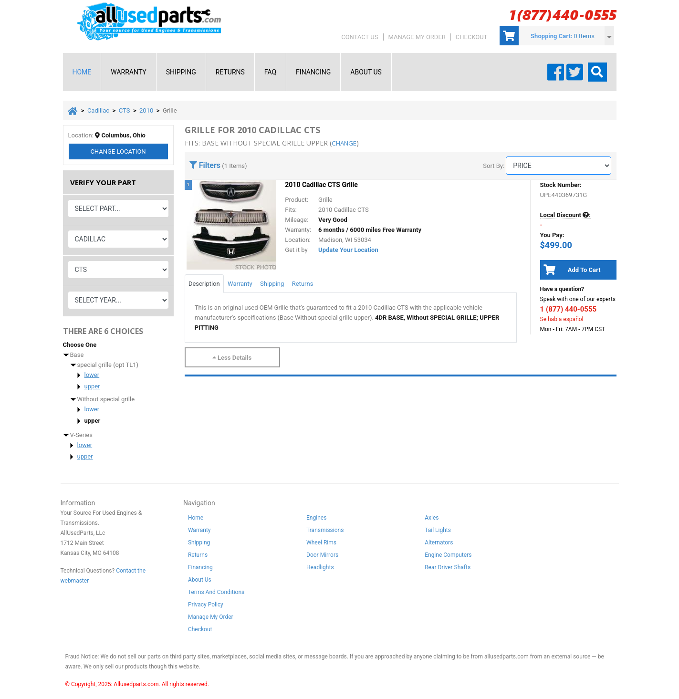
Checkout (472, 37)
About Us (366, 72)
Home (82, 72)
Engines (316, 519)
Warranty (128, 72)
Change (118, 153)
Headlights (320, 569)
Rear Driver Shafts (447, 569)
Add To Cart (570, 269)
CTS (124, 110)
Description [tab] (204, 283)
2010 (146, 110)
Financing (313, 72)
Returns (230, 72)
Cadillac (98, 110)
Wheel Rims (321, 544)
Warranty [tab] (240, 283)
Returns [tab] (302, 283)
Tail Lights (438, 532)
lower (92, 376)
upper (92, 388)
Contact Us (359, 37)
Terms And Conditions (216, 594)
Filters (204, 165)
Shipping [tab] (272, 283)
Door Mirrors (322, 556)
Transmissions (325, 532)
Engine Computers (448, 556)
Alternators (439, 544)
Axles (432, 519)
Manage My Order (417, 37)
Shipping (181, 72)
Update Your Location (348, 249)
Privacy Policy (205, 606)
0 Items (584, 36)
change (345, 142)
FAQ (270, 72)
